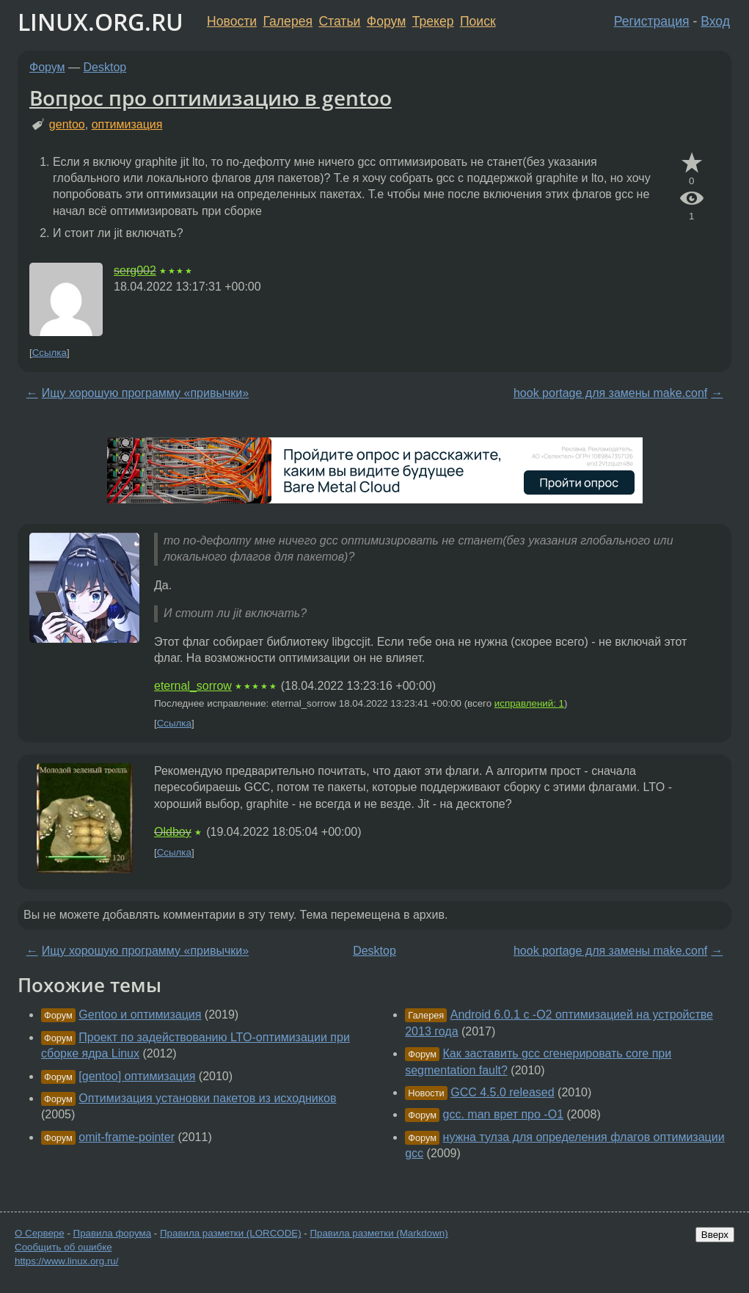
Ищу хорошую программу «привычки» (145, 393)
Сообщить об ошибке (63, 1247)
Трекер (433, 21)
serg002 (135, 270)
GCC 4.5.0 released (502, 1092)
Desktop (105, 67)
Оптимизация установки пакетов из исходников (207, 1098)
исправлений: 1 (529, 703)
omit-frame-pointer (126, 1137)
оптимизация (127, 124)
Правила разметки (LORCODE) (231, 1233)
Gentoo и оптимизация (139, 1014)
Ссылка (49, 352)
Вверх (714, 1234)
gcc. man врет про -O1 (503, 1114)
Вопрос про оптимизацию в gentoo (210, 98)
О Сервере (40, 1233)
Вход (715, 21)
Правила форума (112, 1233)
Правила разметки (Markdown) (378, 1233)
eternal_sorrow (193, 686)
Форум (386, 21)
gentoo (67, 124)
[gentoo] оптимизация (136, 1076)
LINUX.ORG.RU (100, 21)
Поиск (478, 21)
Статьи (339, 21)
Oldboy (172, 832)
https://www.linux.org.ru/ (66, 1261)
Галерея (288, 21)
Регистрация (652, 21)
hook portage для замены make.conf (610, 393)
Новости (232, 21)
